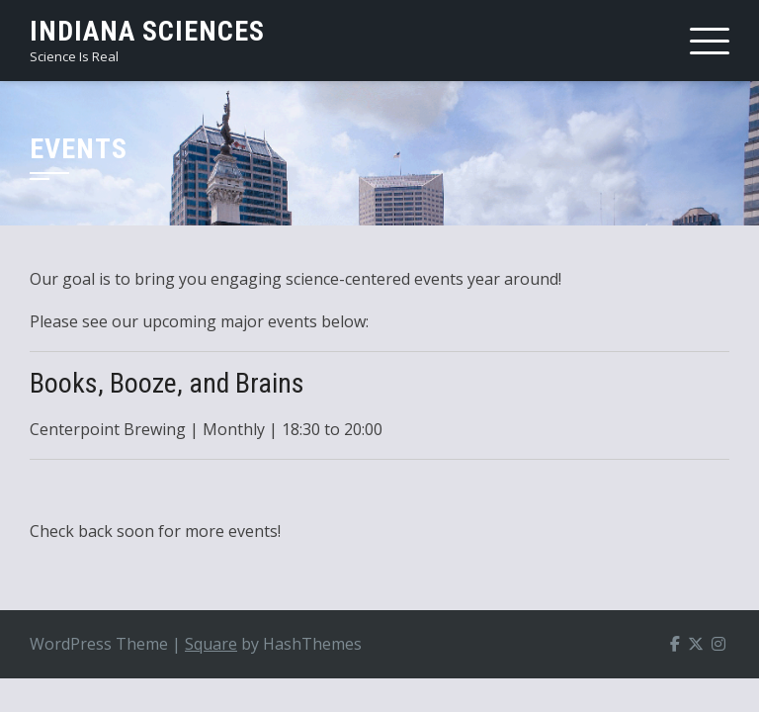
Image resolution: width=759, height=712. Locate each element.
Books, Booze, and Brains (167, 383)
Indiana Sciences (147, 31)
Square (211, 644)
